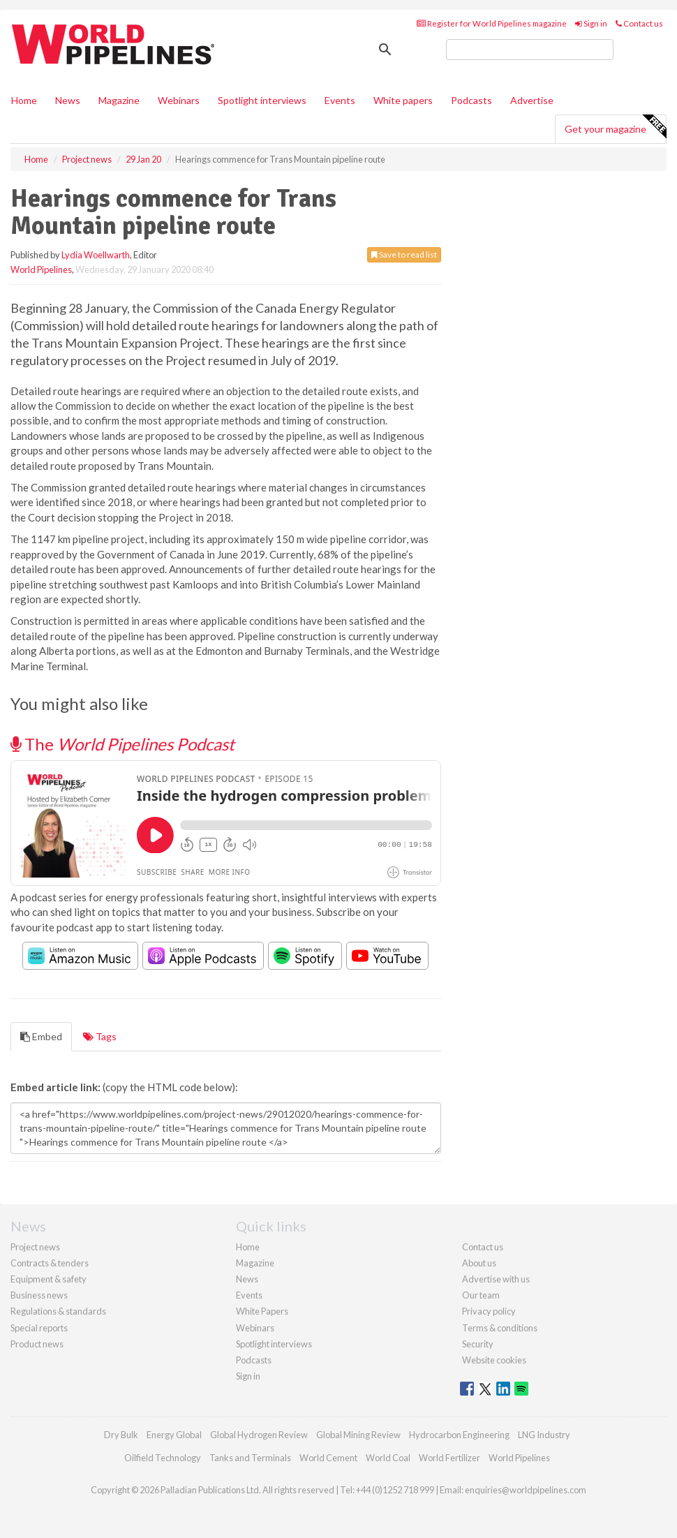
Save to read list (404, 254)
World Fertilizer (449, 1457)
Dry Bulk (121, 1434)
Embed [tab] (41, 1036)
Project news (35, 1246)
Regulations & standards (58, 1311)
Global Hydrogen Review (259, 1434)
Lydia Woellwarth (95, 254)
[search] (529, 49)
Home (24, 100)
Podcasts (471, 100)
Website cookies (494, 1360)
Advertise (531, 100)
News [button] (67, 100)
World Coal (388, 1457)
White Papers (262, 1311)
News (247, 1279)
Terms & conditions (499, 1327)
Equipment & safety (48, 1279)
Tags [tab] (100, 1036)
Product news (37, 1344)
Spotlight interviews (262, 100)
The (122, 744)
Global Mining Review (358, 1434)
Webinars (179, 100)
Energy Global (174, 1434)
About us (479, 1263)
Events (340, 100)
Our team (481, 1295)
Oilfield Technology (162, 1457)
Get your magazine (615, 127)
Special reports (39, 1327)
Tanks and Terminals (250, 1457)
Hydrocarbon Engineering (459, 1434)
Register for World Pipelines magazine (492, 23)
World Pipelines (41, 269)
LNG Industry (544, 1434)
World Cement (328, 1457)
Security (477, 1344)
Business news (39, 1295)
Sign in (591, 23)
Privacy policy (489, 1311)
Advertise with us (496, 1279)
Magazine (119, 100)
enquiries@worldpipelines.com (525, 1489)
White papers (403, 100)
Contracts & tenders (49, 1263)
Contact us (639, 23)
